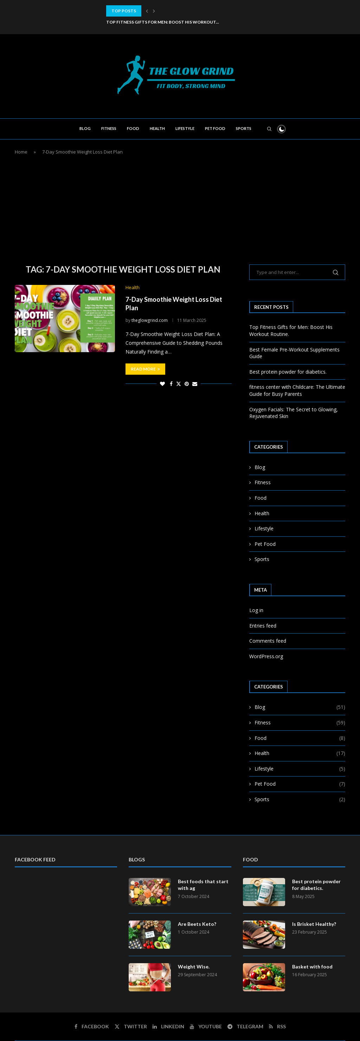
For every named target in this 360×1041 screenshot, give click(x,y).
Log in (256, 610)
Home (21, 152)
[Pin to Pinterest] (187, 383)
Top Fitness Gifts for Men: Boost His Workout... (162, 22)
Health (157, 128)
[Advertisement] (180, 208)
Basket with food (312, 967)
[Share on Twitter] (178, 383)
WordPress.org (266, 656)
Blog (85, 128)
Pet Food (215, 128)
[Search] (269, 129)
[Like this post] (162, 383)
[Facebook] (92, 1026)
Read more (145, 369)
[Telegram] (245, 1026)
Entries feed (262, 625)
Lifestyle (184, 128)
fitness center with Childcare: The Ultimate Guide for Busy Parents (297, 390)
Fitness (108, 128)
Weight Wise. (194, 967)
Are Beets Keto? (197, 924)
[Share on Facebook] (171, 383)
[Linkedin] (168, 1026)
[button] (147, 11)
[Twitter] (131, 1026)
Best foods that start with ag (203, 884)
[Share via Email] (194, 383)
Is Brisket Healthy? (314, 924)
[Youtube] (206, 1026)
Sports (243, 128)
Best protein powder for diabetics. (288, 371)
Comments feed (267, 640)
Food (133, 128)
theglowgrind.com (149, 320)
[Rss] (277, 1026)
